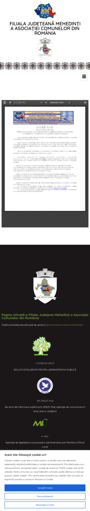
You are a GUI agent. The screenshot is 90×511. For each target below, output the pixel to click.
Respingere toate (45, 504)
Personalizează (45, 496)
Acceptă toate (45, 487)
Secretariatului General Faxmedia (64, 324)
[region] (45, 480)
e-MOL (45, 436)
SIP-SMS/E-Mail (45, 400)
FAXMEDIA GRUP (45, 363)
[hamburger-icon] (84, 76)
